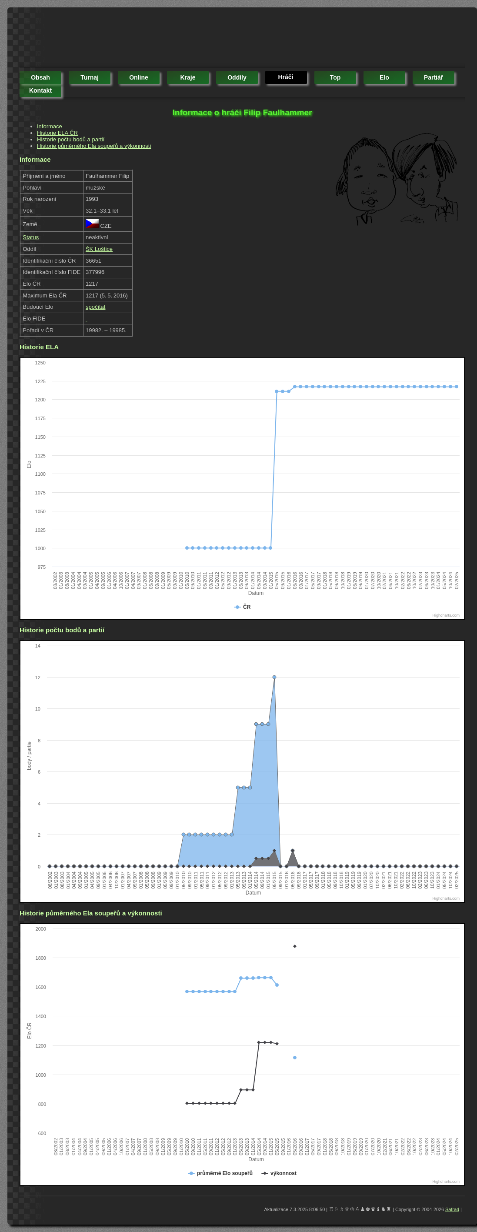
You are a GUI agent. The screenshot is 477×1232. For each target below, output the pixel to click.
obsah (40, 77)
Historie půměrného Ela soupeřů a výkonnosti (94, 146)
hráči (285, 76)
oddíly (237, 77)
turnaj (89, 77)
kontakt (40, 90)
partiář (433, 77)
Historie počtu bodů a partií (70, 139)
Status (31, 237)
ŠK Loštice (99, 249)
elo (384, 77)
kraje (187, 77)
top (335, 77)
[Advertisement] (178, 39)
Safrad (452, 1209)
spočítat (96, 307)
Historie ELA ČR (57, 133)
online (138, 77)
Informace (49, 126)
